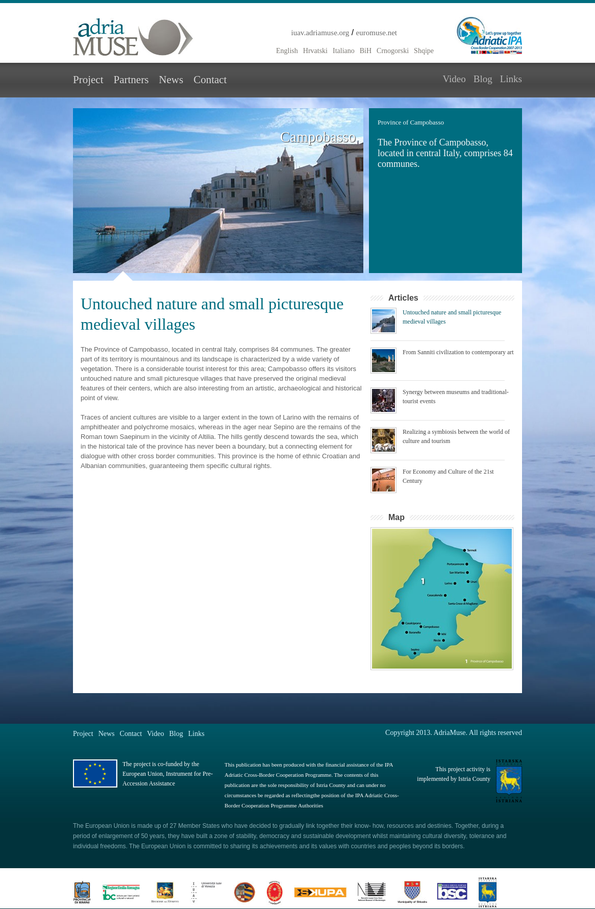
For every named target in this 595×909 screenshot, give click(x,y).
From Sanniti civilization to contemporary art (458, 352)
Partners (130, 79)
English (287, 51)
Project (88, 79)
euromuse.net (376, 33)
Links (511, 78)
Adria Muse (133, 37)
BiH (365, 51)
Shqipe (424, 51)
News (171, 79)
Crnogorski (393, 51)
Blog (483, 78)
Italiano (344, 51)
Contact (210, 79)
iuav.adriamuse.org (320, 33)
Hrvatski (315, 51)
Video (453, 78)
